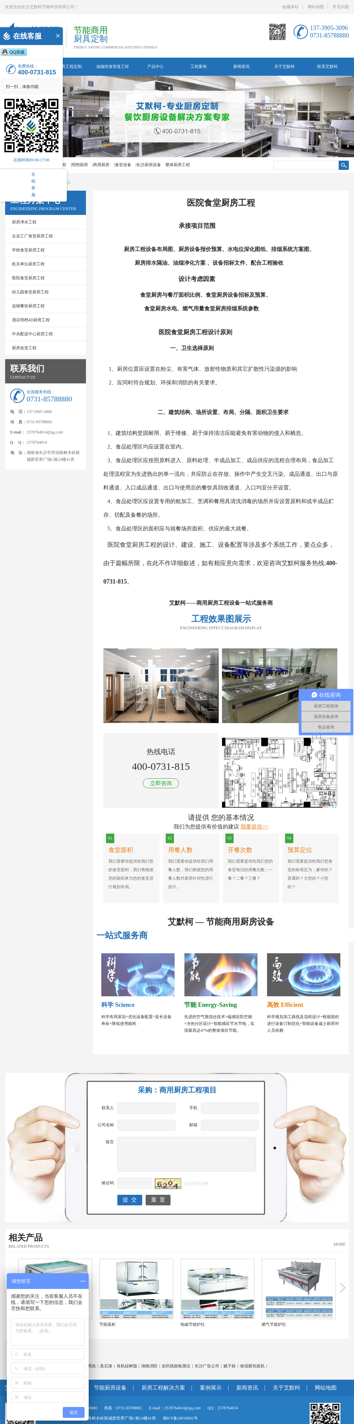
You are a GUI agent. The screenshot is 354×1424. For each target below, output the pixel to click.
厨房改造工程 (24, 348)
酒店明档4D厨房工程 (31, 320)
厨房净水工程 (24, 222)
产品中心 (155, 66)
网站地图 (316, 6)
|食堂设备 (122, 164)
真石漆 (106, 1366)
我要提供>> (254, 827)
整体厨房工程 (177, 164)
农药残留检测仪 (176, 1366)
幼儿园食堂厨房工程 (30, 292)
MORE (339, 1244)
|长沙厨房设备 (148, 164)
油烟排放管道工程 (112, 66)
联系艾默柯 (327, 66)
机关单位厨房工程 (28, 264)
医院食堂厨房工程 (28, 278)
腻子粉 (229, 1366)
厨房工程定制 (69, 66)
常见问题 (341, 6)
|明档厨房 (79, 164)
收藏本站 (290, 6)
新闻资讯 (241, 66)
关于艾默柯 (284, 66)
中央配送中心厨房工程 (32, 334)
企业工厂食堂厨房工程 (32, 236)
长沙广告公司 (207, 1366)
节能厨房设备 (110, 1388)
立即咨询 (161, 783)
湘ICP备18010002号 (180, 1418)
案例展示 (211, 1388)
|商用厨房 (100, 164)
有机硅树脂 (127, 1366)
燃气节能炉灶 (274, 1324)
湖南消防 (149, 1366)
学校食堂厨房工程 (28, 250)
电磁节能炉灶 (192, 1324)
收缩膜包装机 (252, 1366)
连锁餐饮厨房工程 (28, 306)
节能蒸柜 (107, 1324)
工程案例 (198, 66)
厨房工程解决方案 (163, 1388)
